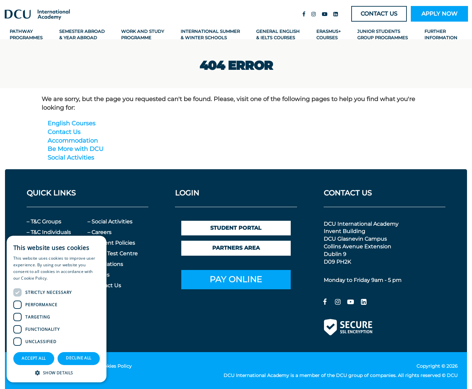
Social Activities (71, 157)
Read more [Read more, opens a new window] (59, 278)
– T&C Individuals (49, 232)
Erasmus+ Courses (328, 34)
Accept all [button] (34, 358)
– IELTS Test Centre (112, 253)
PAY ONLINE (236, 279)
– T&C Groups (44, 221)
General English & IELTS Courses (278, 34)
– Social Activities (109, 221)
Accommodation (73, 140)
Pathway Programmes (26, 34)
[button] (56, 372)
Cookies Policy (115, 366)
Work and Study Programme (142, 34)
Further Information (440, 34)
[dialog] (56, 309)
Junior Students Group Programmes (382, 34)
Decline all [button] (78, 358)
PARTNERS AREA (236, 247)
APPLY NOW (439, 13)
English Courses (71, 123)
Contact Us (64, 131)
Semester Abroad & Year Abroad (82, 34)
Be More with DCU (75, 148)
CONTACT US (379, 13)
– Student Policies (111, 242)
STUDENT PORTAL (235, 227)
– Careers (99, 232)
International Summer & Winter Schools (210, 34)
